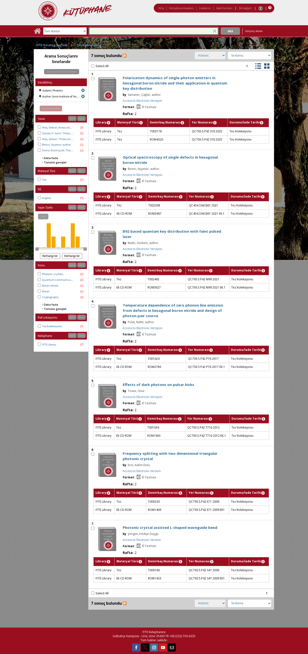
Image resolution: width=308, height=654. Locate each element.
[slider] (37, 249)
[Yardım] (269, 8)
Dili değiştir (245, 8)
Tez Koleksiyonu (88, 45)
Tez (44, 179)
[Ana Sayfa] (37, 33)
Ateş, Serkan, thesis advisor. (59, 127)
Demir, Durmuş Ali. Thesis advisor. (63, 150)
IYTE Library (49, 344)
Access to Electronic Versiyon (142, 101)
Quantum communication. (59, 280)
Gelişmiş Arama (254, 31)
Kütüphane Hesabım (181, 8)
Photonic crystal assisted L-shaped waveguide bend (170, 527)
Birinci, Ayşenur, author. (56, 144)
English (46, 198)
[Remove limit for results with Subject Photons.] (83, 90)
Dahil (72, 118)
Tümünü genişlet (55, 162)
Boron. (46, 291)
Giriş (161, 8)
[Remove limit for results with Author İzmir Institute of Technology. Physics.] (83, 96)
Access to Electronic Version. (142, 471)
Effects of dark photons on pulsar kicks (158, 384)
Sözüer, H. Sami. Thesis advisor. (61, 133)
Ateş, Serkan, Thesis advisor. (59, 139)
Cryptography (50, 297)
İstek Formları (224, 8)
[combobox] (153, 31)
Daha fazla (51, 158)
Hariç (81, 118)
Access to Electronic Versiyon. (143, 175)
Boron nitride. (50, 285)
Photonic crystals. (53, 274)
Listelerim (205, 8)
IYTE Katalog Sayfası (51, 45)
